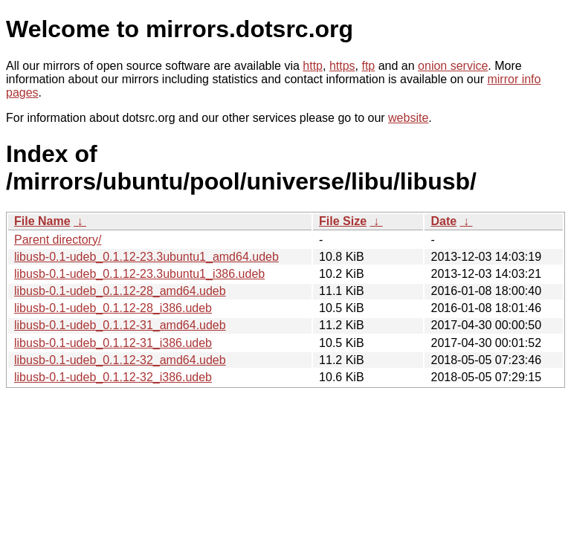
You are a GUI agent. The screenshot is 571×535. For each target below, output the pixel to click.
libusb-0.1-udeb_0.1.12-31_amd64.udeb (120, 325)
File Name (42, 221)
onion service (453, 65)
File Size (343, 221)
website (408, 117)
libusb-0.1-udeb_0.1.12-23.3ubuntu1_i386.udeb (139, 274)
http (313, 65)
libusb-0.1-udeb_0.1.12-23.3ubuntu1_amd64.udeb (146, 256)
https (342, 65)
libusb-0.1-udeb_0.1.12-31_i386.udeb (113, 343)
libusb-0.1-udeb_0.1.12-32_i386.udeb (113, 377)
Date (443, 221)
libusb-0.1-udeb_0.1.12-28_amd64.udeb (120, 291)
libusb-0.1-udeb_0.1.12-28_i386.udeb (113, 308)
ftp (368, 65)
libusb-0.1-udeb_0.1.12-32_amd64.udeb (120, 360)
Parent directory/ (57, 239)
